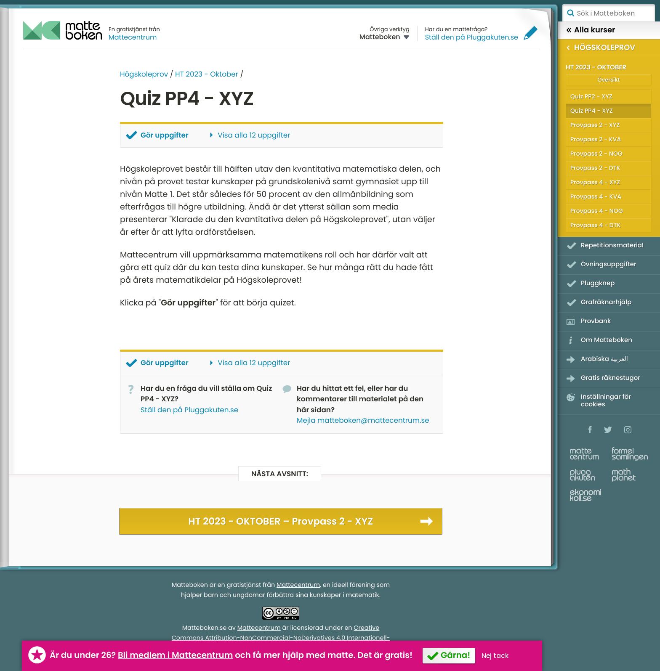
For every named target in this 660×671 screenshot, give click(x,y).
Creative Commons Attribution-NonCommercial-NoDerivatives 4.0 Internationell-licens (281, 638)
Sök (570, 13)
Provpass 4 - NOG (596, 211)
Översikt (608, 80)
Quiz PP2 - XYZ (591, 96)
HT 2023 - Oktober (206, 74)
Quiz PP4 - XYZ (591, 110)
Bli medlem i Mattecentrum (175, 655)
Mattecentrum (133, 37)
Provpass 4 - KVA (595, 196)
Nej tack (495, 655)
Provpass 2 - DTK (595, 168)
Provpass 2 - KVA (595, 139)
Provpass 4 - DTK (595, 225)
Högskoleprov (144, 74)
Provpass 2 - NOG (596, 153)
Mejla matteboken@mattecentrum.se (363, 420)
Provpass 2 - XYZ (595, 125)
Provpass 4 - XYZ (595, 182)
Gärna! (455, 655)
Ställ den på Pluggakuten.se (471, 37)
